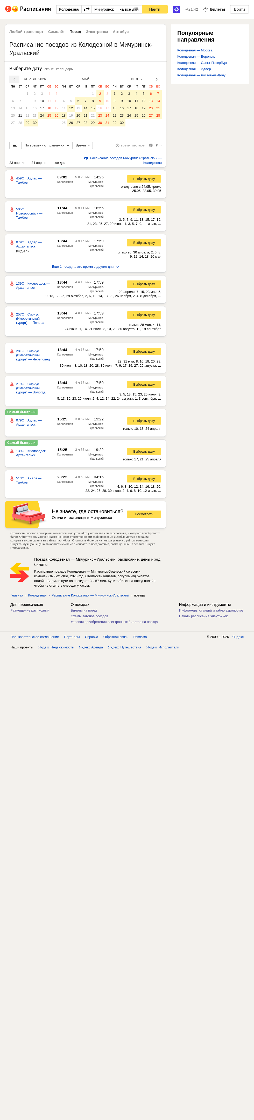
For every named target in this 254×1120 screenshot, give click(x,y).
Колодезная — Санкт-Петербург (202, 63)
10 (42, 101)
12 (56, 101)
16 (35, 108)
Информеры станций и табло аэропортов (211, 610)
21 (20, 115)
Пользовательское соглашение (34, 637)
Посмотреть (144, 514)
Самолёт (56, 31)
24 (42, 115)
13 (13, 108)
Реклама (140, 637)
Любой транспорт (26, 31)
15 (27, 108)
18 (49, 108)
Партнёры (72, 637)
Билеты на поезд (84, 610)
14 (20, 108)
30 (35, 123)
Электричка (97, 31)
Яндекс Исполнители (162, 647)
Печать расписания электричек (203, 616)
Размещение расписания (30, 610)
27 (13, 123)
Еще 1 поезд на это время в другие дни (85, 267)
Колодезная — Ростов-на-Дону (201, 75)
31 (107, 123)
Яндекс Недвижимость (56, 647)
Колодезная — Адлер (194, 69)
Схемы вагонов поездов (89, 616)
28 (20, 123)
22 (27, 115)
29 (27, 123)
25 (49, 115)
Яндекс (238, 637)
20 (13, 115)
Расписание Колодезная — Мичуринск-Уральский (90, 595)
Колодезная (65, 181)
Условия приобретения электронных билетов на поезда (114, 622)
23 (35, 115)
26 (56, 115)
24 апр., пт (39, 163)
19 (56, 108)
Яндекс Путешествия (124, 647)
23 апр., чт (17, 163)
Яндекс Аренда (91, 647)
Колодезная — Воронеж (196, 56)
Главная (16, 595)
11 (49, 101)
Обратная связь (115, 637)
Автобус (121, 31)
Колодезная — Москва (195, 50)
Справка (91, 637)
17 (42, 108)
